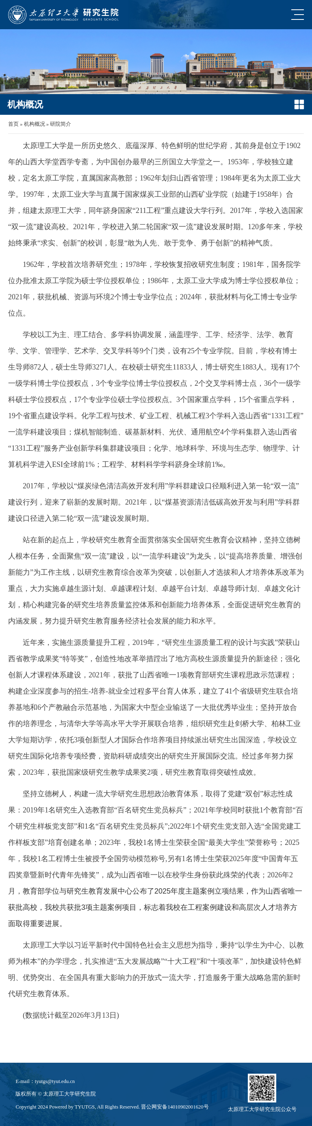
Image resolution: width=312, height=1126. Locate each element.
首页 (13, 124)
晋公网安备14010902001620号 (174, 1107)
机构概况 (34, 124)
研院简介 (60, 124)
